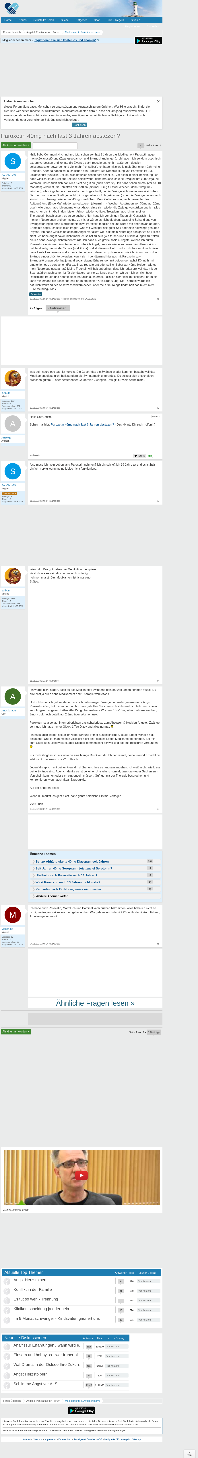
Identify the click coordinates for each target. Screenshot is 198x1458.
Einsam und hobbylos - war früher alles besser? (55, 1355)
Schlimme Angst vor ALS (35, 1384)
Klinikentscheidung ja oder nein (41, 1309)
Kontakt (27, 1439)
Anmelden (153, 26)
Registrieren (132, 26)
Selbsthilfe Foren (43, 19)
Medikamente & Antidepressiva (82, 1400)
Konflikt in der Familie (32, 1289)
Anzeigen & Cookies (84, 1439)
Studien (135, 19)
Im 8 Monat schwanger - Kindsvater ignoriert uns (56, 1318)
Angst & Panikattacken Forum (43, 1400)
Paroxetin (36, 294)
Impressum (50, 1439)
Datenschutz (64, 1439)
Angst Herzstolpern (30, 1280)
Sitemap (136, 1439)
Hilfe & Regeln (115, 19)
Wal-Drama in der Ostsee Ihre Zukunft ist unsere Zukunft (63, 1364)
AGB (99, 1439)
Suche (65, 19)
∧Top (189, 1453)
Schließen (79, 124)
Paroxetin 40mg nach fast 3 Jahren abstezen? (60, 136)
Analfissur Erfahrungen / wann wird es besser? (54, 1345)
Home (8, 19)
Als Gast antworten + (16, 145)
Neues (22, 19)
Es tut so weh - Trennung (35, 1299)
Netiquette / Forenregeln (117, 1439)
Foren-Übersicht (12, 1400)
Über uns (37, 1439)
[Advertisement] (95, 972)
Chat (97, 19)
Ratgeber (81, 19)
